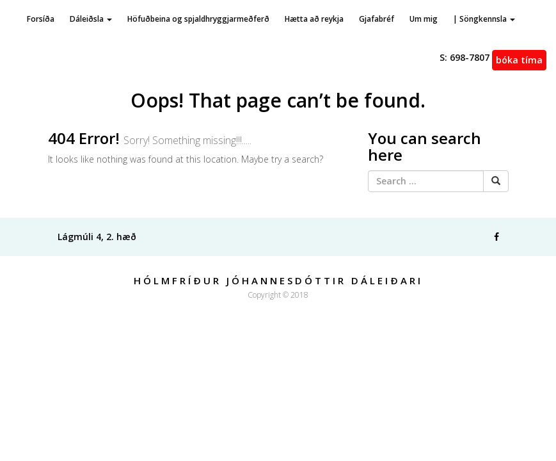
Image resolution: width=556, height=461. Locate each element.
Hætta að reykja (314, 18)
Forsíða (40, 18)
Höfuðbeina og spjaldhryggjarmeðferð (198, 18)
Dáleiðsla (91, 18)
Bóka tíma (519, 60)
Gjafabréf (376, 18)
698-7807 (464, 57)
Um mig (423, 18)
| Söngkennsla (484, 18)
